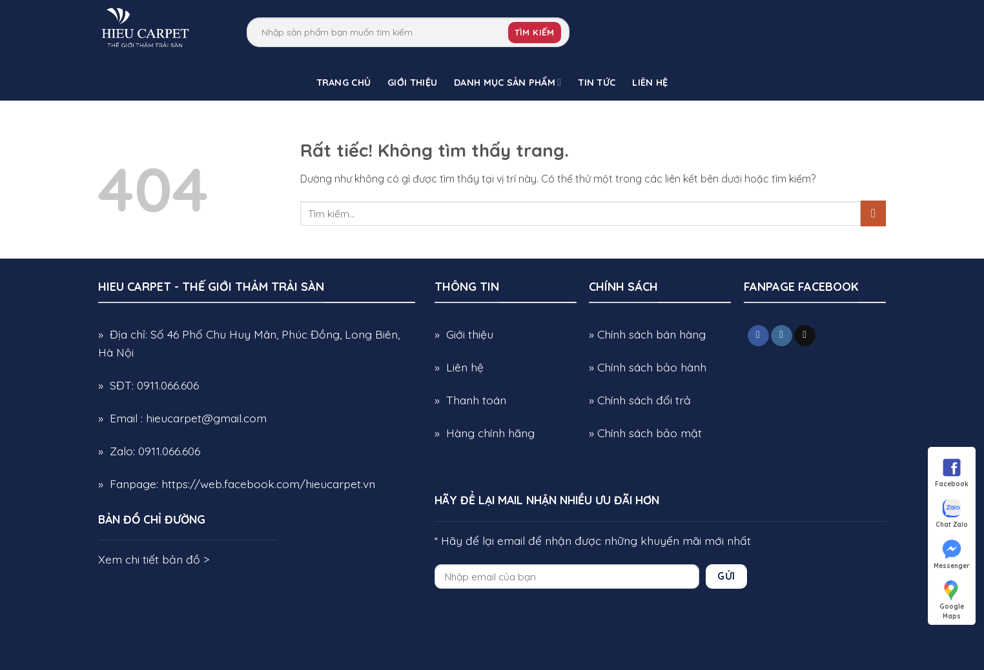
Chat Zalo (952, 513)
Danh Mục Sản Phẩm (507, 82)
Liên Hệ (650, 82)
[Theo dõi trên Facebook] (758, 336)
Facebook (952, 472)
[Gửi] (873, 213)
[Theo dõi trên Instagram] (781, 336)
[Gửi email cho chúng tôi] (804, 336)
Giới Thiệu (412, 82)
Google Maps (951, 594)
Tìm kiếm (535, 32)
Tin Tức (596, 82)
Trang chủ (343, 82)
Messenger (952, 554)
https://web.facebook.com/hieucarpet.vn (268, 484)
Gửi (726, 575)
